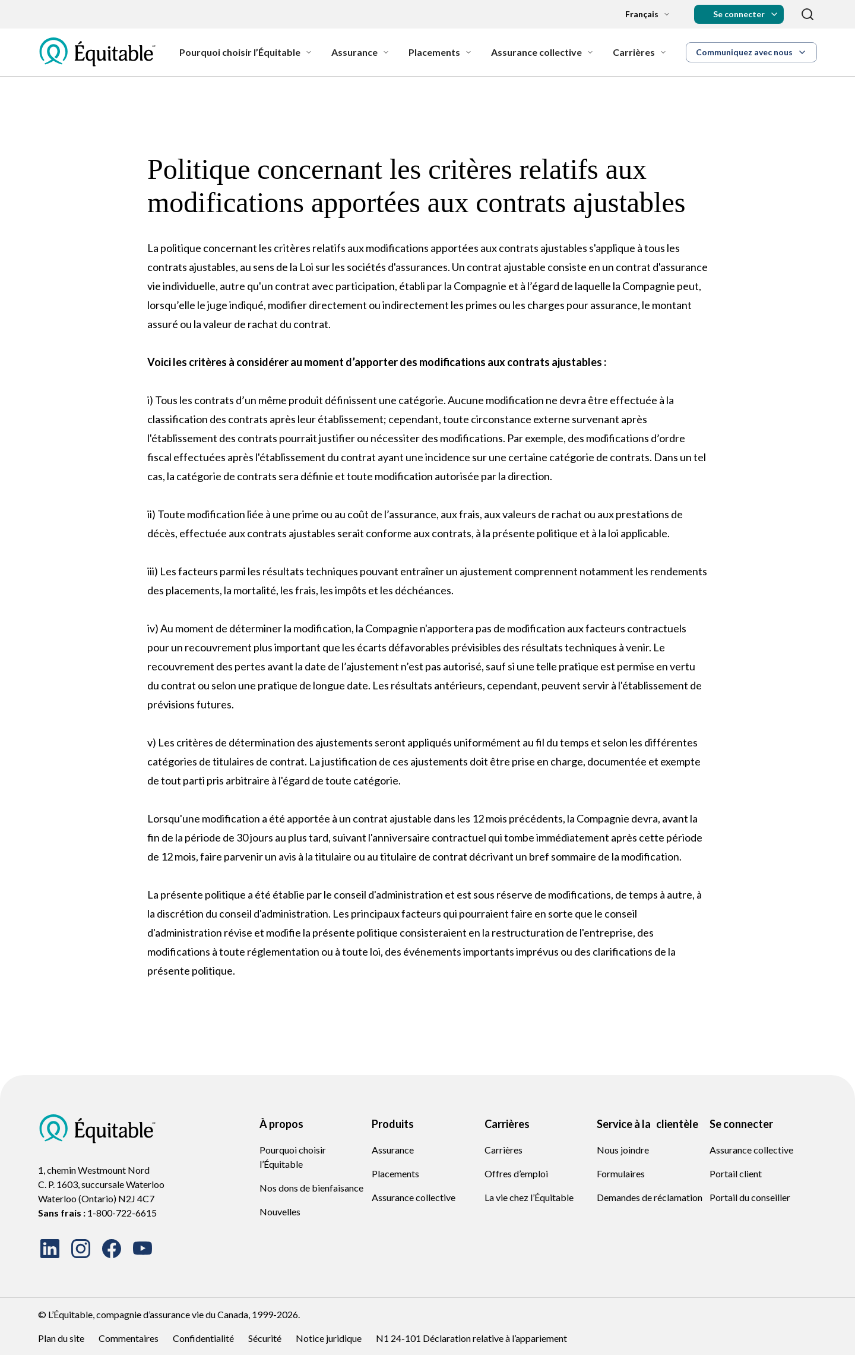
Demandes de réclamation (649, 1197)
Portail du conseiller (750, 1197)
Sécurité (264, 1338)
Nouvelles (279, 1211)
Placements (395, 1173)
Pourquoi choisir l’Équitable (292, 1157)
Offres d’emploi (516, 1173)
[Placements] (440, 52)
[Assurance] (360, 52)
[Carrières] (639, 52)
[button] (739, 14)
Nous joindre (623, 1149)
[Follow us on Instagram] (80, 1248)
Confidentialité (203, 1338)
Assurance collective (413, 1197)
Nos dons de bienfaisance (311, 1187)
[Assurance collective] (542, 52)
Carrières (503, 1149)
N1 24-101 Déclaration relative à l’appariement (471, 1338)
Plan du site (61, 1338)
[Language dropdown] (638, 14)
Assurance (393, 1149)
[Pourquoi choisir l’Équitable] (246, 52)
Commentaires (129, 1338)
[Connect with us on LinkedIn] (49, 1248)
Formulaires (621, 1173)
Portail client (736, 1173)
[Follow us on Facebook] (111, 1248)
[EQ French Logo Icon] (97, 52)
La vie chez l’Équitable (529, 1197)
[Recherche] (807, 14)
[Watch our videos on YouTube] (142, 1248)
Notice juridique (329, 1338)
